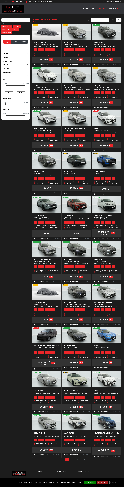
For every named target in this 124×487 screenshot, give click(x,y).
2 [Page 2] (70, 460)
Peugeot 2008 (6, 29)
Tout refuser (103, 482)
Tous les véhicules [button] (7, 41)
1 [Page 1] (67, 460)
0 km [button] (15, 41)
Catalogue (101, 8)
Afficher (113, 20)
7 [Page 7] (87, 460)
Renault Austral (6, 26)
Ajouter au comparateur (42, 64)
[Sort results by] (100, 20)
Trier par (88, 20)
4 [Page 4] (77, 460)
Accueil (85, 8)
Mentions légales (62, 471)
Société (93, 8)
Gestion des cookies (84, 471)
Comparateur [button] (113, 8)
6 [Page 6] (84, 460)
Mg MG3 (15, 29)
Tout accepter (90, 482)
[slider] (5, 85)
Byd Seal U (17, 26)
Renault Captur (6, 32)
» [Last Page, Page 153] (94, 460)
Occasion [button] (23, 41)
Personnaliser (113, 482)
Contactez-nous (6, 1)
